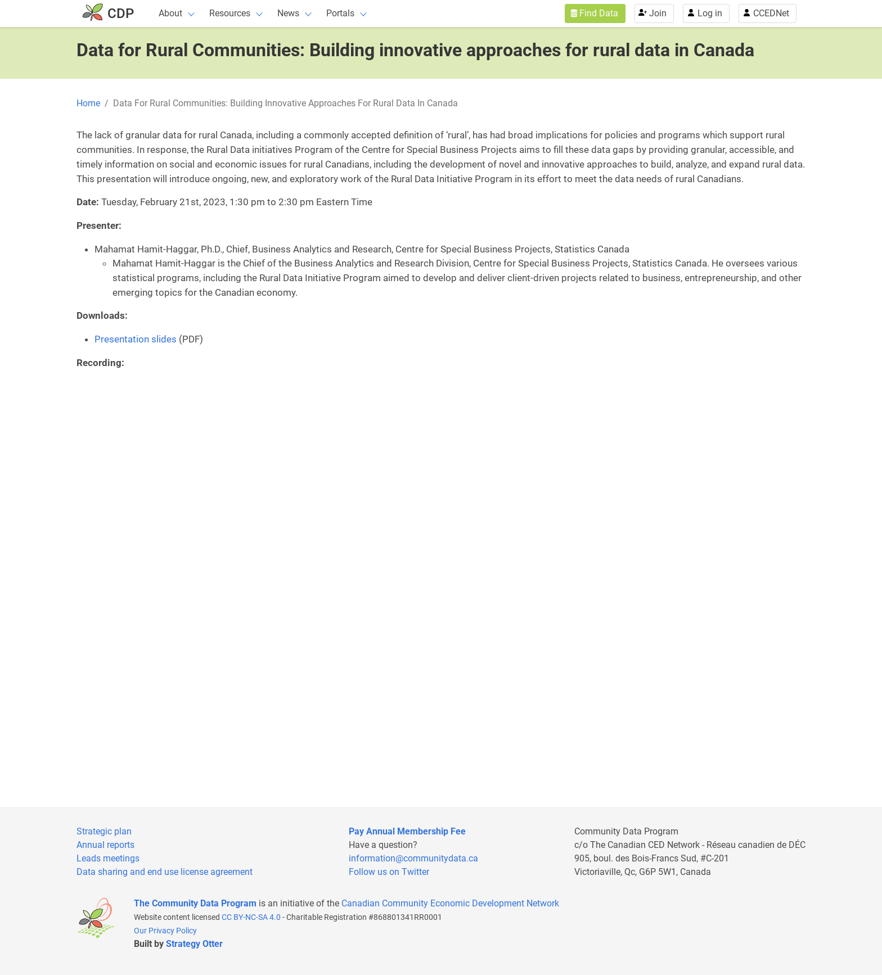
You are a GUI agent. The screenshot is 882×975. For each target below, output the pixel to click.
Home (88, 103)
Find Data (598, 13)
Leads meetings (108, 858)
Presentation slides (135, 339)
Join (658, 13)
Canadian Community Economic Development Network (450, 903)
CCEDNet (771, 13)
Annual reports (105, 844)
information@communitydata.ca (413, 858)
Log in (710, 13)
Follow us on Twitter (389, 871)
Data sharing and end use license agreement (164, 871)
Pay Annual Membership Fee (407, 831)
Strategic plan (104, 831)
